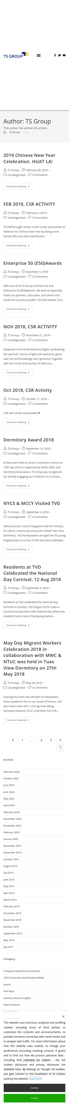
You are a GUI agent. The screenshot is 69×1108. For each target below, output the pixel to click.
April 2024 (9, 805)
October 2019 (11, 859)
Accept (34, 1098)
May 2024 (8, 798)
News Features (11, 1004)
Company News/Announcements (21, 971)
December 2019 (12, 845)
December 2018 (12, 913)
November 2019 (12, 852)
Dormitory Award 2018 (28, 440)
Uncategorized (16, 175)
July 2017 (8, 947)
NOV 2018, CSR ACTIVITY (30, 326)
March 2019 (10, 899)
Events (7, 984)
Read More (35, 1078)
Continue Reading (19, 185)
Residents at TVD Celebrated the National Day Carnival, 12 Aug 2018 (32, 573)
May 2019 (8, 886)
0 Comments (40, 175)
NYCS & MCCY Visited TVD (31, 503)
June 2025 (9, 785)
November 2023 (12, 818)
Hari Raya (8, 991)
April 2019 (9, 893)
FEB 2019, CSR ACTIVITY (29, 204)
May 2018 (8, 940)
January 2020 (10, 839)
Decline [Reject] (34, 1087)
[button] (39, 55)
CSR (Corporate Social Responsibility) (23, 977)
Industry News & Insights (17, 998)
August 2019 (10, 866)
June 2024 (9, 792)
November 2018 (12, 920)
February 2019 (11, 906)
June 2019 (9, 879)
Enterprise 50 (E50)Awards (32, 263)
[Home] (4, 132)
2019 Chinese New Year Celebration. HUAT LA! (29, 158)
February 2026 (11, 771)
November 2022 (12, 825)
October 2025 (11, 778)
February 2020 (11, 832)
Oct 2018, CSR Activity (27, 390)
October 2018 (11, 926)
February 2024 (11, 812)
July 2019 (8, 872)
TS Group (13, 170)
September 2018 (12, 933)
